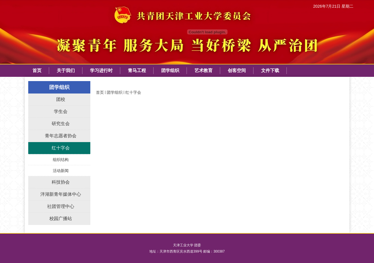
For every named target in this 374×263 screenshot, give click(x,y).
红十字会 (133, 92)
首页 (100, 92)
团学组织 (115, 92)
